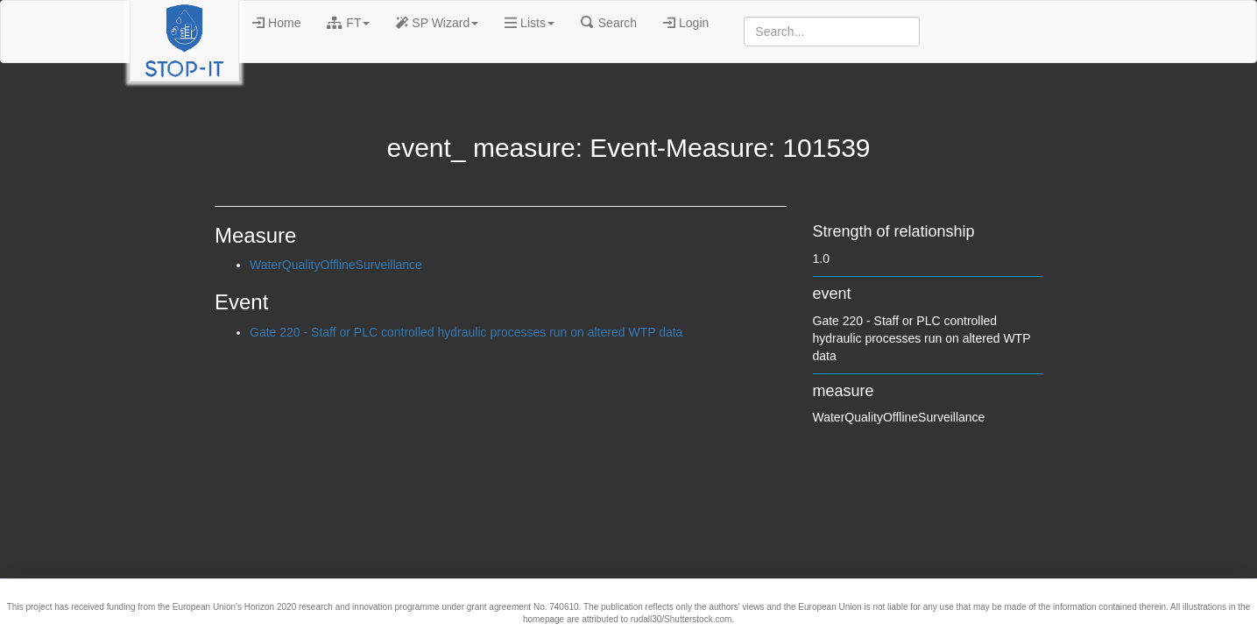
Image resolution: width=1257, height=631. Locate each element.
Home (276, 23)
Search (609, 23)
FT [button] (348, 23)
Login (686, 23)
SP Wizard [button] (437, 23)
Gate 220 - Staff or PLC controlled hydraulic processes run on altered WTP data (466, 332)
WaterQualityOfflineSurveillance (336, 265)
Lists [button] (529, 23)
